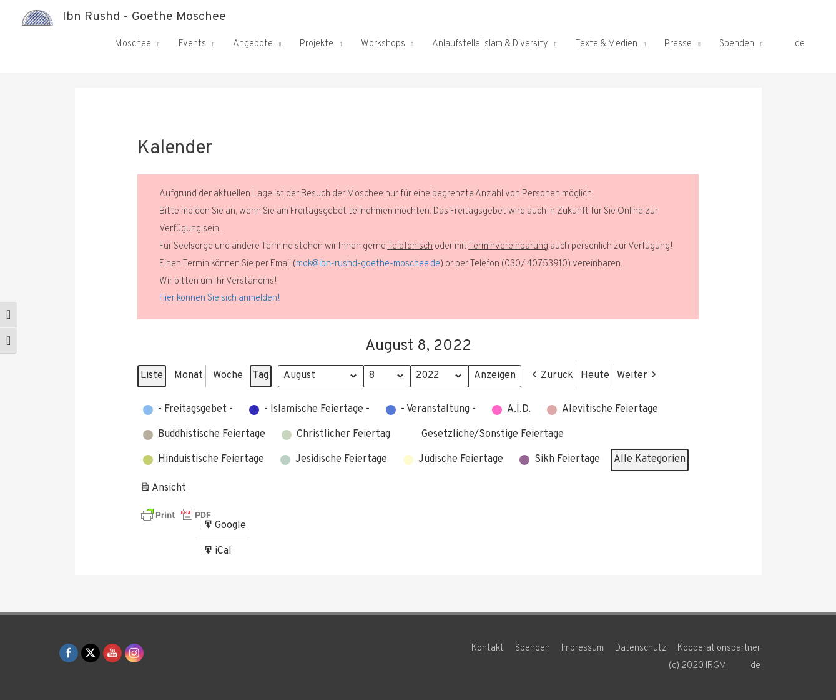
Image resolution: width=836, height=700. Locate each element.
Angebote (253, 44)
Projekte (316, 44)
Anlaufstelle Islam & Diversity (490, 44)
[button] (553, 376)
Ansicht (164, 490)
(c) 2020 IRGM (697, 666)
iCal (218, 553)
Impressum (582, 648)
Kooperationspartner (720, 648)
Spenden (736, 44)
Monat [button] (188, 375)
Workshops (383, 44)
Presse (678, 44)
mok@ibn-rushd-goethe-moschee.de (368, 264)
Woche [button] (228, 375)
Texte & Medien (606, 44)
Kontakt (487, 648)
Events (192, 44)
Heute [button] (596, 375)
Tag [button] (260, 375)
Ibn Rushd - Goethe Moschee (144, 17)
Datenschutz (641, 648)
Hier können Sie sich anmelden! (219, 298)
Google (224, 528)
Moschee (133, 44)
